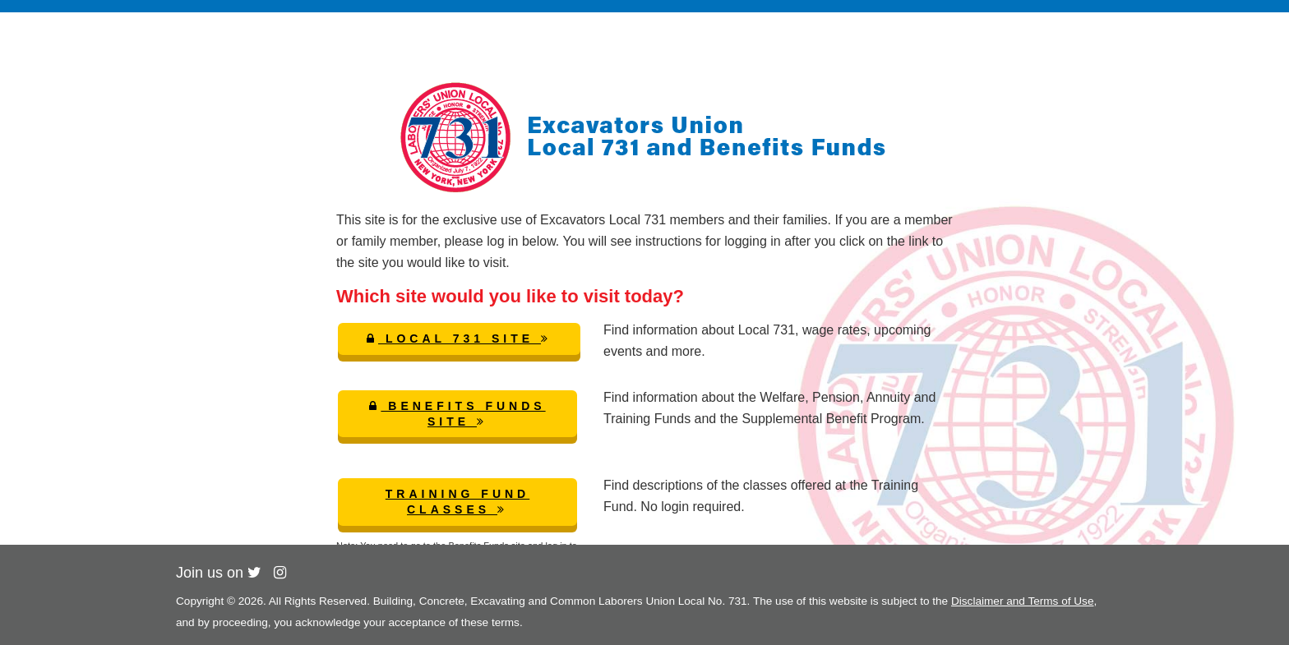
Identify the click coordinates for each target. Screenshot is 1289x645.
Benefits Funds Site (457, 413)
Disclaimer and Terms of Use (1022, 601)
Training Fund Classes (457, 501)
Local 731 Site (459, 338)
